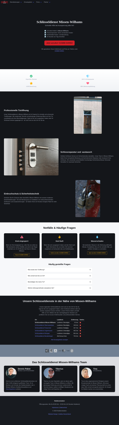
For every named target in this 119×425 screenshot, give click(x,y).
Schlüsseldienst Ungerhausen (43, 330)
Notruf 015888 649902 (21, 255)
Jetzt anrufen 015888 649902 (97, 253)
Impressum (55, 407)
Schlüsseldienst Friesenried (43, 328)
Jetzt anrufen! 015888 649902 (59, 43)
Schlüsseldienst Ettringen (42, 333)
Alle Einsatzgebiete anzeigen (59, 339)
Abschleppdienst (11, 389)
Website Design (53, 414)
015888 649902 (59, 51)
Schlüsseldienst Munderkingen (44, 336)
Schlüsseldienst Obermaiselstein (44, 325)
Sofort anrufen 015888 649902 (59, 253)
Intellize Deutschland (65, 414)
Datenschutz (63, 407)
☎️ (80, 322)
